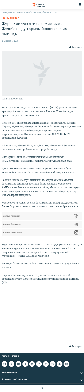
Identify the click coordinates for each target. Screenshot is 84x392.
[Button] (75, 47)
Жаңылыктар (10, 18)
